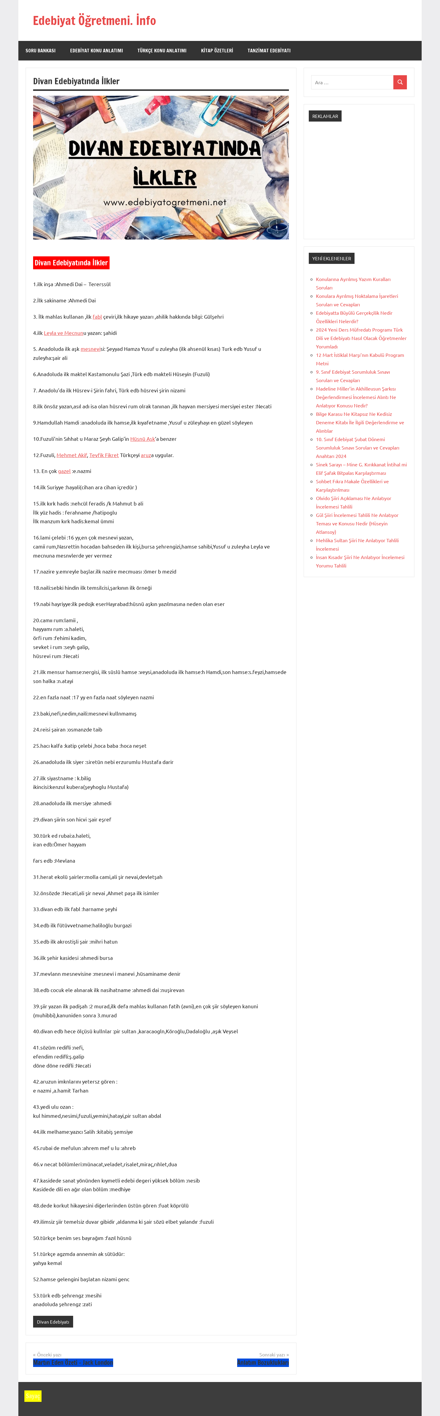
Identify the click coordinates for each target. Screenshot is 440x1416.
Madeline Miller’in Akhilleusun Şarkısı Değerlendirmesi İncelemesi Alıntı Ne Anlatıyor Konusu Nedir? (356, 396)
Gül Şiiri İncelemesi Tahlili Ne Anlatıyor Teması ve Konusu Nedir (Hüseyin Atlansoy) (357, 523)
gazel (64, 471)
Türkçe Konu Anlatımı (162, 50)
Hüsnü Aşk (142, 438)
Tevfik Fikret (104, 455)
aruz (146, 455)
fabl (97, 316)
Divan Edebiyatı (53, 1322)
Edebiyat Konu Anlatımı (96, 50)
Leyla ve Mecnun (63, 332)
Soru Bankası (41, 50)
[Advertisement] (359, 185)
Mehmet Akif (72, 455)
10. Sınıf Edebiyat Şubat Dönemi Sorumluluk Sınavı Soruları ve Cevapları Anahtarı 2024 (357, 447)
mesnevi (91, 348)
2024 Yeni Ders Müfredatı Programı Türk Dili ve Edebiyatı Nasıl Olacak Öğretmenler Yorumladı (361, 337)
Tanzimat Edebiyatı (269, 50)
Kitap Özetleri (217, 50)
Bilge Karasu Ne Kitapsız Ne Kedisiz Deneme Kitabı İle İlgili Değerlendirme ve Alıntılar (360, 422)
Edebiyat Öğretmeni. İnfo (94, 20)
